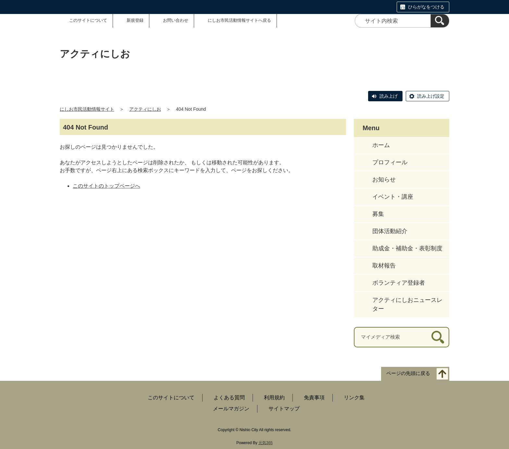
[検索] (439, 21)
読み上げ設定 (430, 96)
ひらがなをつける (426, 6)
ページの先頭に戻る (408, 373)
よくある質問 (229, 397)
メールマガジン (231, 408)
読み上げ (388, 96)
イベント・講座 (392, 196)
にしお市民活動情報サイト (87, 109)
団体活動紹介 (389, 231)
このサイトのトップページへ (106, 186)
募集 (378, 214)
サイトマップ (284, 408)
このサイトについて (88, 20)
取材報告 (384, 265)
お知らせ (384, 179)
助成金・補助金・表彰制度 (407, 248)
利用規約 (274, 397)
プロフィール (389, 162)
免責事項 (314, 397)
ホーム (381, 145)
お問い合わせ (175, 20)
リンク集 (354, 397)
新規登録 (135, 20)
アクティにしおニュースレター (407, 304)
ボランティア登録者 (398, 283)
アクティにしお (145, 109)
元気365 (265, 443)
